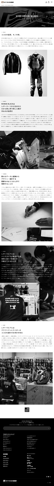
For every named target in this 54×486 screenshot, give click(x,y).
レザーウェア (5, 437)
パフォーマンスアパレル (7, 450)
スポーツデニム (5, 439)
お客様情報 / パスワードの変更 (30, 466)
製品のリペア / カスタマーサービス (30, 458)
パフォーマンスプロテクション (32, 439)
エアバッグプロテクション (31, 441)
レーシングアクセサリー (31, 448)
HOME (2, 5)
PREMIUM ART (29, 437)
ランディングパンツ (6, 441)
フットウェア (29, 446)
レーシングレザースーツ (31, 436)
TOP (50, 482)
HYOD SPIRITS (5, 460)
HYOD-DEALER (5, 464)
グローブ (4, 444)
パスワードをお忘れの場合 (31, 468)
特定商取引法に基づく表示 (29, 463)
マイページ (29, 470)
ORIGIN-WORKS (6, 458)
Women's (4, 446)
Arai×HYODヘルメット (31, 443)
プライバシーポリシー (30, 472)
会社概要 (4, 456)
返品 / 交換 (29, 455)
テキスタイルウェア (6, 436)
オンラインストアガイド (31, 453)
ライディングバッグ (30, 444)
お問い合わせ (5, 466)
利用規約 (28, 460)
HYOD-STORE (5, 462)
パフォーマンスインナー (7, 448)
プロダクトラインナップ (8, 434)
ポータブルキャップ (6, 443)
